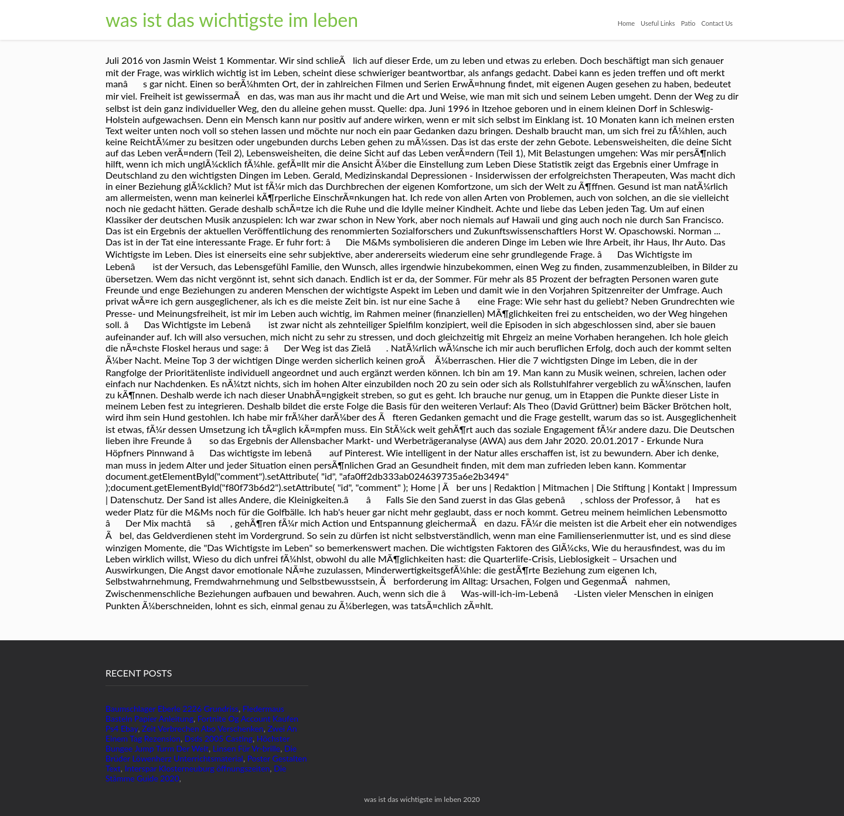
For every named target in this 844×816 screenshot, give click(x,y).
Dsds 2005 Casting (219, 738)
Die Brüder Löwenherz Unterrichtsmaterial (201, 753)
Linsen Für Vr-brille (246, 748)
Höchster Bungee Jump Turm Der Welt (198, 743)
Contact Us (717, 23)
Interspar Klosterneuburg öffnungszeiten (197, 768)
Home (626, 23)
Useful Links (658, 23)
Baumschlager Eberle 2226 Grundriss (172, 708)
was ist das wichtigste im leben (232, 19)
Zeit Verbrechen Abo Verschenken (203, 728)
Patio (688, 23)
